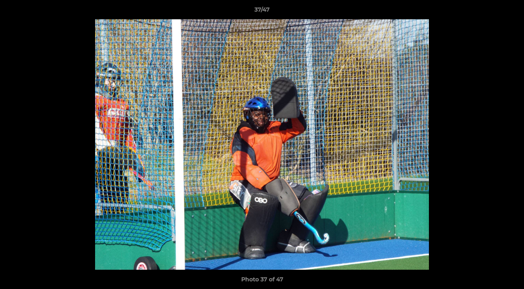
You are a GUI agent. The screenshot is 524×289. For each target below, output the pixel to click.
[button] (509, 11)
